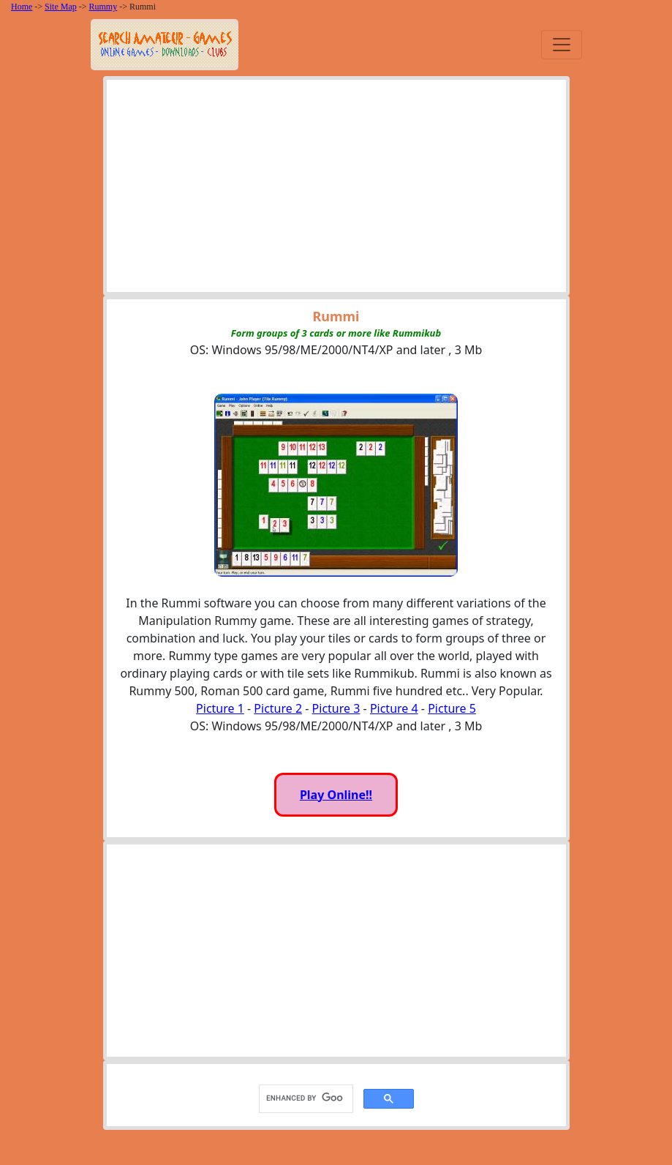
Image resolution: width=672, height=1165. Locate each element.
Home (21, 6)
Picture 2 (278, 708)
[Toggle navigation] (561, 44)
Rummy (103, 6)
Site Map (61, 6)
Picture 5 (452, 708)
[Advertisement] (336, 189)
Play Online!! (336, 795)
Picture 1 (220, 708)
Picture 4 (394, 708)
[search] (304, 1098)
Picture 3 (336, 708)
